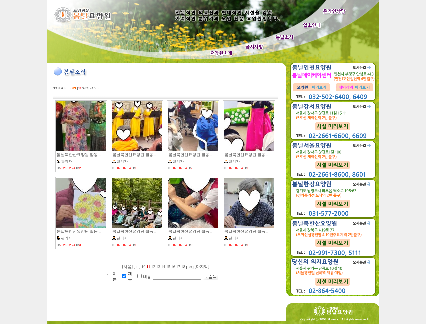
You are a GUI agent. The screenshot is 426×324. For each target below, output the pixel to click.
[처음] (127, 266)
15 (168, 266)
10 (143, 266)
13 (158, 266)
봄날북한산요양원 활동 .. (79, 154)
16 (173, 266)
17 (178, 266)
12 (153, 266)
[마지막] (202, 266)
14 (163, 266)
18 (183, 266)
